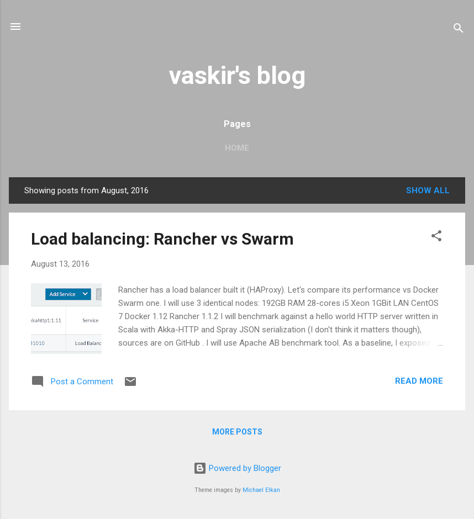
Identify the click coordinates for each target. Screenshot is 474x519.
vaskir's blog (237, 75)
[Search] (458, 30)
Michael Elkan (261, 490)
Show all (428, 190)
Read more (419, 381)
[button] (436, 237)
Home (237, 148)
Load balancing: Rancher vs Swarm (162, 238)
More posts (237, 431)
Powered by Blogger (237, 468)
